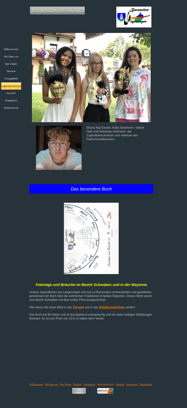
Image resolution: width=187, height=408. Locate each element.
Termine (77, 384)
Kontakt (120, 384)
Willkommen (36, 384)
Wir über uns (51, 384)
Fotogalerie (89, 384)
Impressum (132, 384)
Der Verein (65, 384)
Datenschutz (146, 384)
